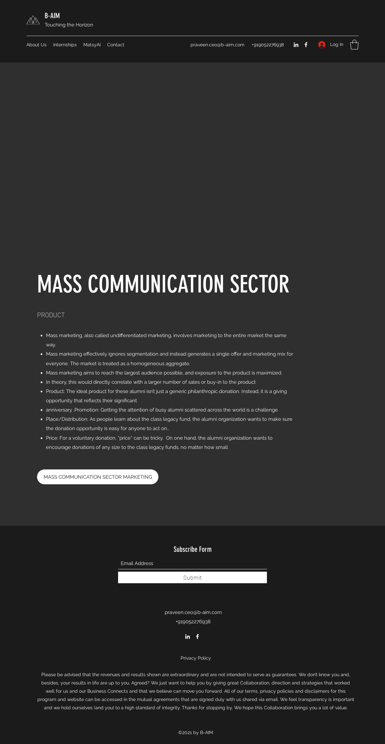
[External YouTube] (192, 175)
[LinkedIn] (296, 44)
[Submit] (192, 577)
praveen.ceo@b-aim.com (217, 44)
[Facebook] (306, 44)
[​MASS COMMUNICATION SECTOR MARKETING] (97, 476)
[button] (354, 45)
